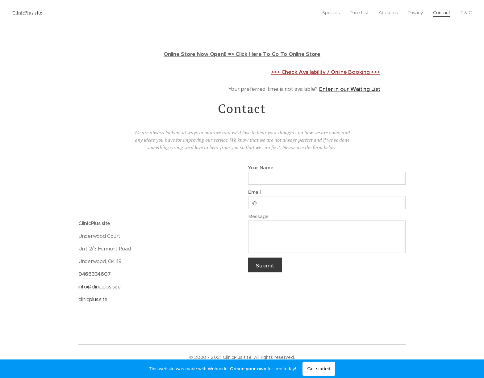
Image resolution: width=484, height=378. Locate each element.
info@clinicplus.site (99, 287)
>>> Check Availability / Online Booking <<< (325, 72)
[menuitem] (330, 12)
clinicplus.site (92, 299)
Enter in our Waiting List (349, 89)
